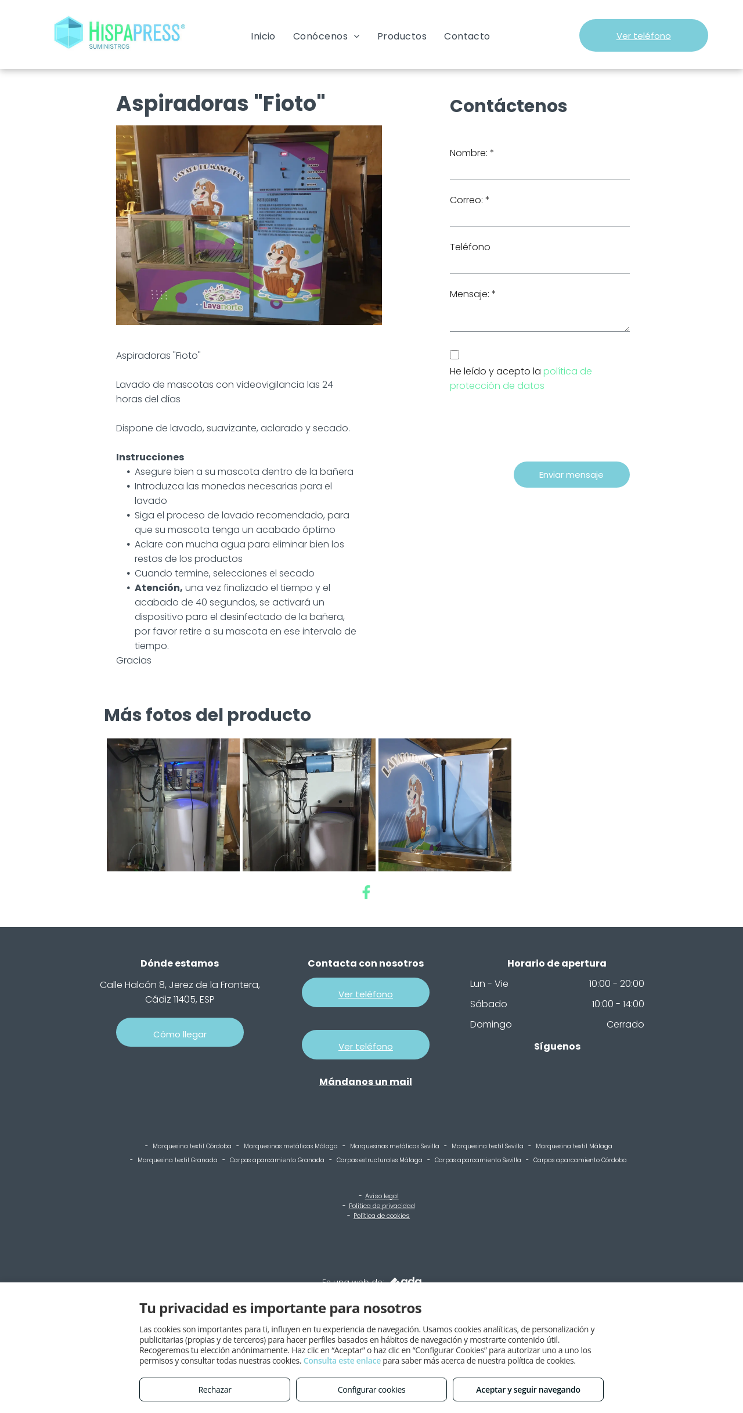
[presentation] (538, 427)
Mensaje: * (473, 294)
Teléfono (470, 247)
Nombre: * (472, 153)
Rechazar (214, 1389)
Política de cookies (382, 1215)
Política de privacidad (382, 1205)
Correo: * (470, 200)
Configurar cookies (372, 1389)
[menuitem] (263, 36)
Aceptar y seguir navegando (528, 1389)
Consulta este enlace (342, 1360)
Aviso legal (382, 1196)
